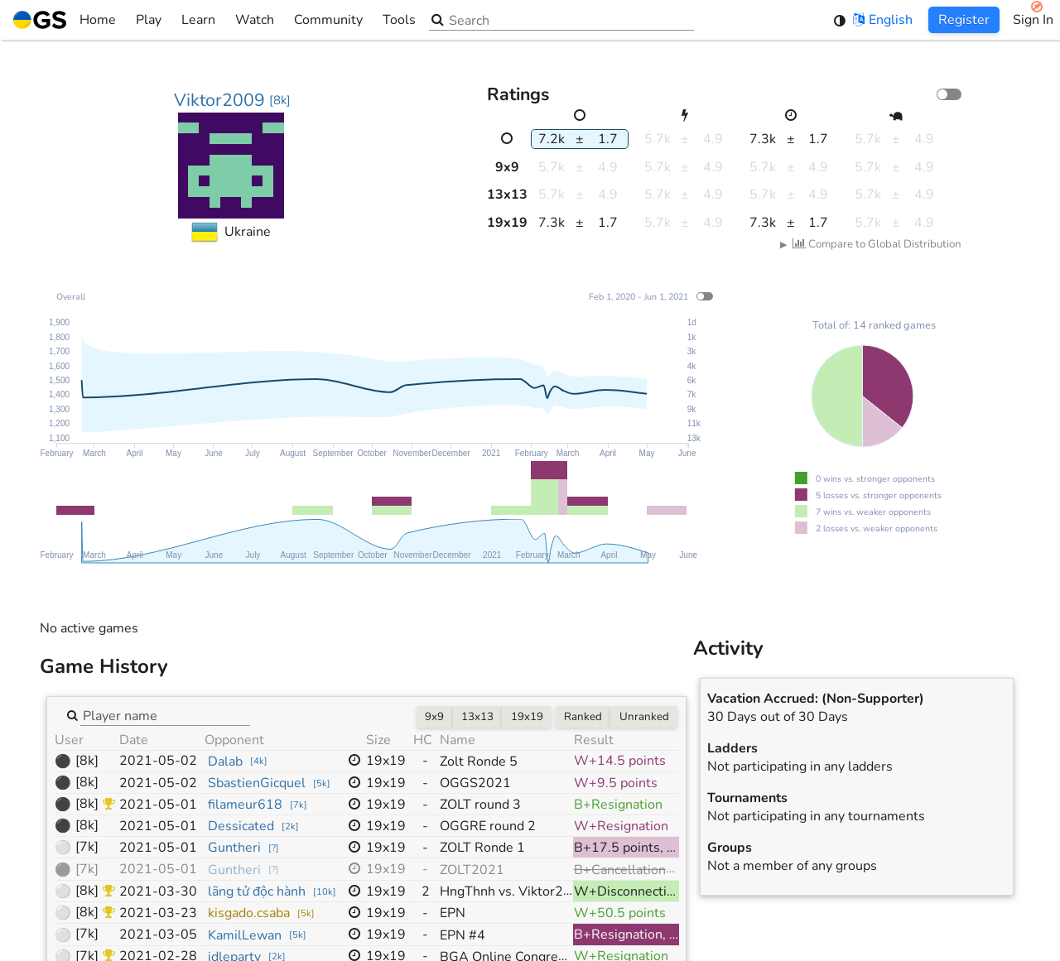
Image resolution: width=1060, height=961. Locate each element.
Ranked (583, 716)
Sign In (1033, 20)
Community (328, 20)
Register (964, 20)
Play (148, 20)
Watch (254, 20)
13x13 (477, 716)
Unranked (644, 716)
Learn (198, 20)
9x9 (434, 716)
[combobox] (165, 714)
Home (64, 20)
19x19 (527, 716)
